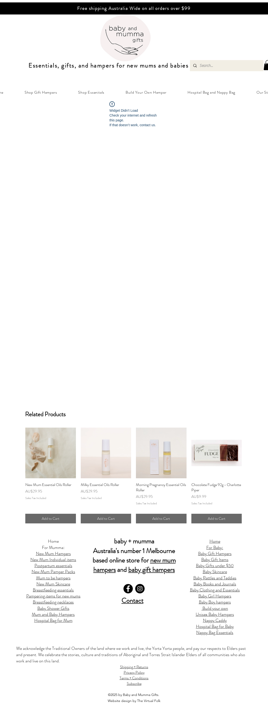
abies (181, 65)
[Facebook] (128, 588)
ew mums (143, 65)
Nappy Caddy (215, 620)
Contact (132, 600)
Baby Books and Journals (215, 584)
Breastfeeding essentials (53, 590)
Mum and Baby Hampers (53, 614)
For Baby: (214, 547)
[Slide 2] (132, 2)
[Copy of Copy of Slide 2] (136, 2)
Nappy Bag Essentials (214, 632)
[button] (41, 92)
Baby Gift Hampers (215, 553)
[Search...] (226, 65)
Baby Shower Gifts (53, 608)
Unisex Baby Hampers (215, 614)
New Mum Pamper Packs (53, 572)
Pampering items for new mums (53, 596)
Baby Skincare (215, 572)
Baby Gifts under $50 (215, 565)
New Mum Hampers (53, 553)
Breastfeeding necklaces (53, 602)
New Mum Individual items (53, 559)
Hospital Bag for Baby (215, 626)
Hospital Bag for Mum (53, 620)
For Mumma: (53, 547)
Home (53, 541)
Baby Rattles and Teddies (214, 578)
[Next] (242, 8)
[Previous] (26, 8)
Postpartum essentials (53, 565)
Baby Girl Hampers (214, 596)
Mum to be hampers (53, 578)
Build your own (214, 608)
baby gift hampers (151, 570)
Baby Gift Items (214, 559)
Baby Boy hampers (215, 602)
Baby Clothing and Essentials (215, 590)
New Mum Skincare (53, 584)
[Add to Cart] (50, 518)
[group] (133, 475)
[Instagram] (140, 588)
